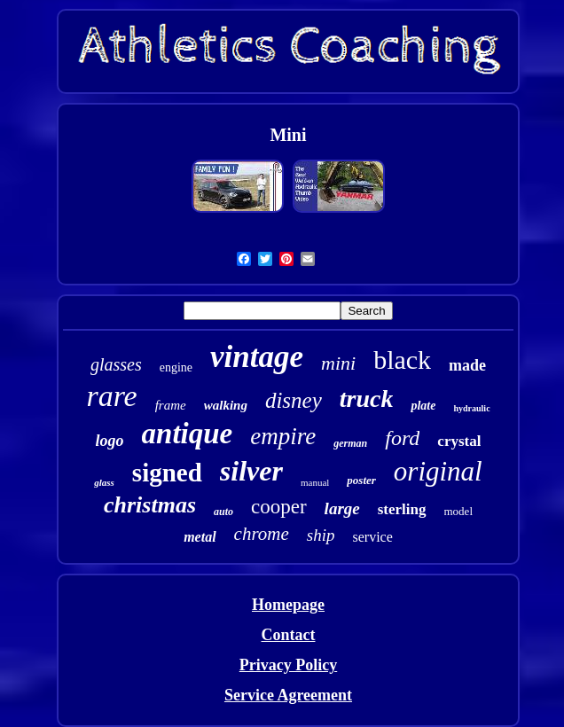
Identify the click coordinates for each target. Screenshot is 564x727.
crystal (459, 441)
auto (223, 511)
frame (170, 405)
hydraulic (471, 408)
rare (111, 395)
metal (199, 536)
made (467, 365)
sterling (402, 509)
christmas (150, 505)
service (373, 536)
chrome (261, 533)
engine (176, 367)
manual (315, 482)
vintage (256, 357)
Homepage (288, 605)
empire (283, 436)
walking (225, 405)
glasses (116, 364)
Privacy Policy (288, 665)
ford (402, 437)
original (438, 471)
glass (104, 482)
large (342, 508)
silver (251, 471)
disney (293, 400)
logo (110, 440)
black (402, 359)
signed (167, 472)
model (459, 511)
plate (423, 405)
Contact (288, 635)
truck (367, 398)
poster (361, 480)
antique (187, 433)
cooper (279, 507)
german (350, 443)
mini (338, 363)
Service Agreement (288, 695)
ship (321, 535)
